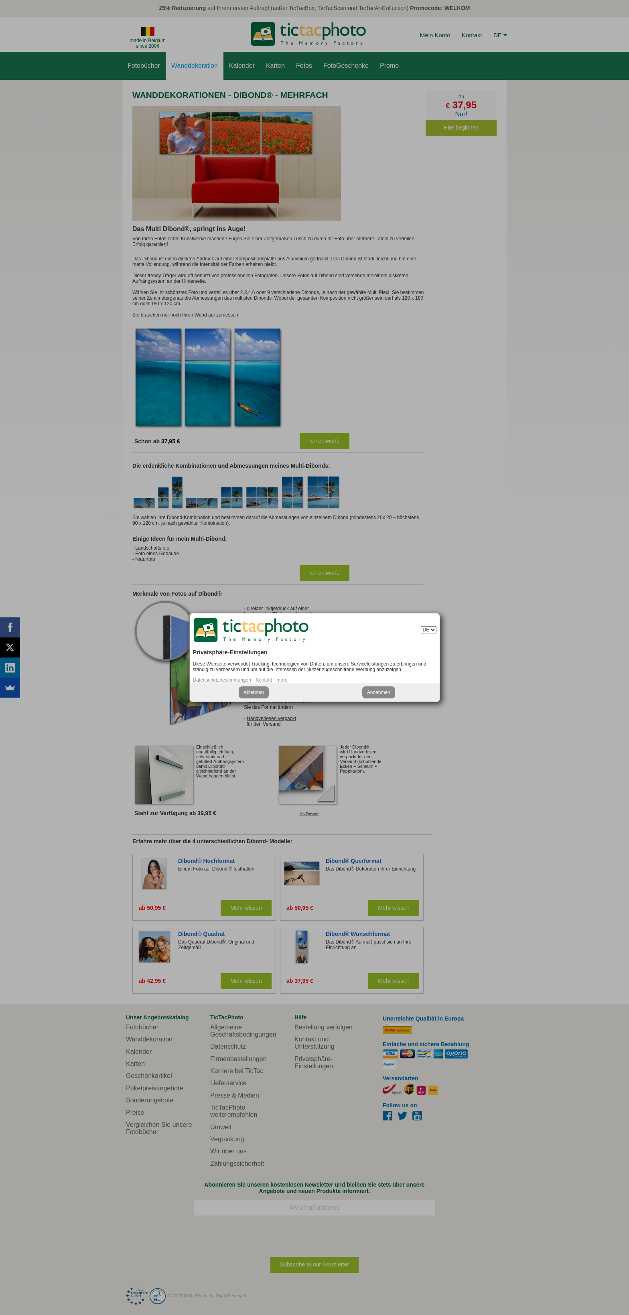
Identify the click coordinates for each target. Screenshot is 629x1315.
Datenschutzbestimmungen (222, 680)
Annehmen (378, 692)
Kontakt (264, 680)
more (281, 680)
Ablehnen (253, 692)
